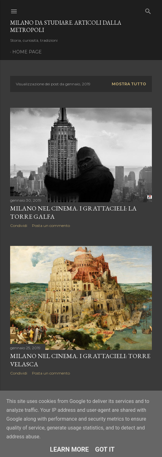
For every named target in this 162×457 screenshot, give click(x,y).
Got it (105, 449)
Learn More (69, 449)
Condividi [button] (18, 225)
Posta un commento (51, 225)
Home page (27, 52)
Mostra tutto (129, 84)
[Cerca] (148, 10)
